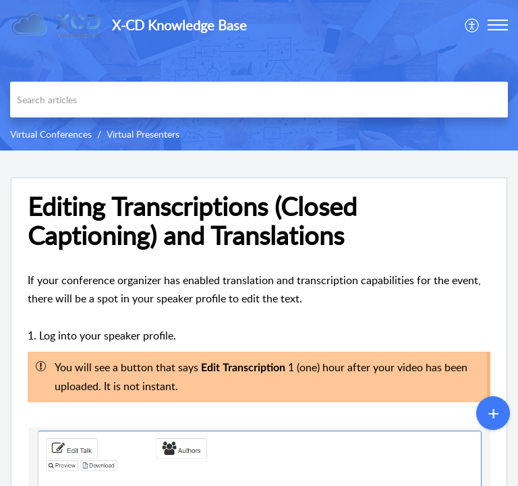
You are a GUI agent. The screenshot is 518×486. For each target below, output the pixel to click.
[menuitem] (472, 24)
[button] (472, 24)
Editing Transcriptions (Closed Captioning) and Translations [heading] (192, 221)
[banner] (259, 75)
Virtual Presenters (143, 134)
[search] (259, 99)
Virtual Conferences (51, 134)
